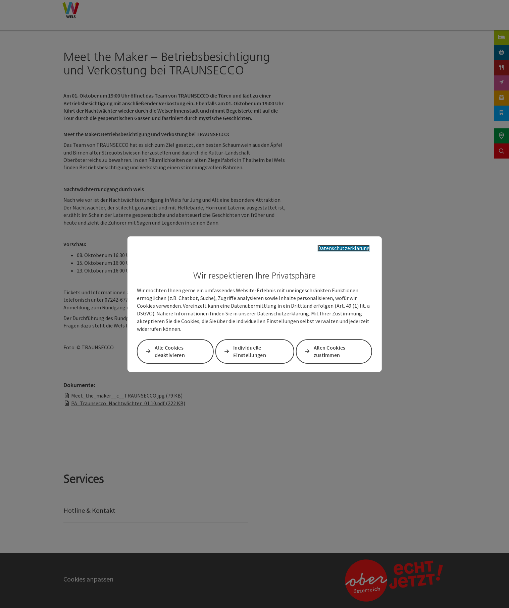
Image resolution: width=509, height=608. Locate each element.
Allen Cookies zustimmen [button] (330, 351)
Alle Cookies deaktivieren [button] (170, 351)
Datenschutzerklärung (344, 248)
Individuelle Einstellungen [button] (249, 351)
